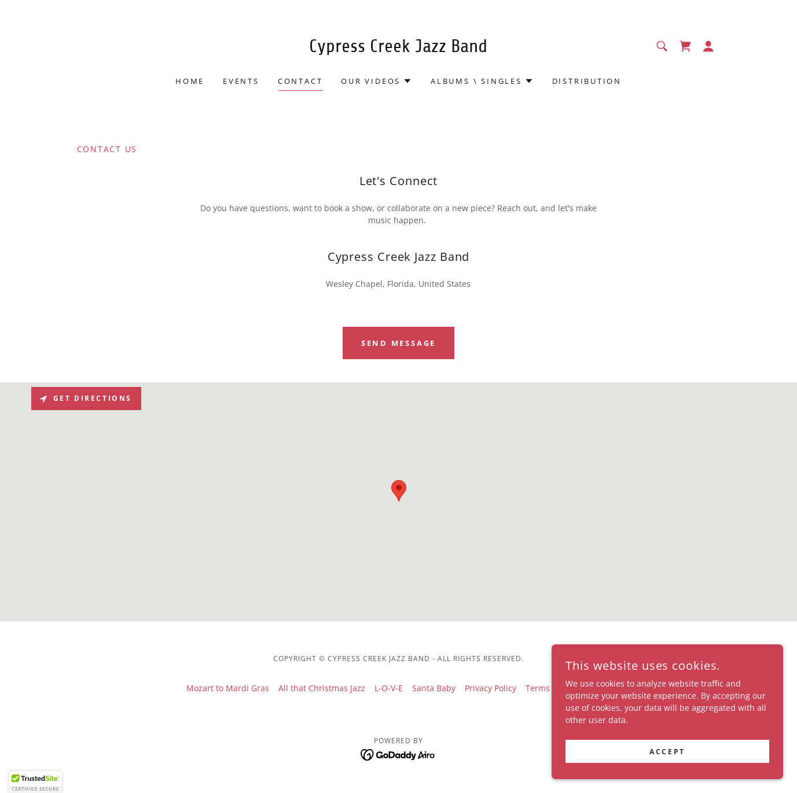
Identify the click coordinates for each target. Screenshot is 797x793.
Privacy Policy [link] (490, 688)
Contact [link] (300, 81)
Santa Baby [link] (434, 688)
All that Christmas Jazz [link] (321, 688)
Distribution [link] (587, 81)
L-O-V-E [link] (388, 688)
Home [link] (189, 81)
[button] (708, 46)
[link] (398, 48)
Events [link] (241, 81)
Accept (667, 752)
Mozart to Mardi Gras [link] (227, 688)
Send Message (398, 343)
